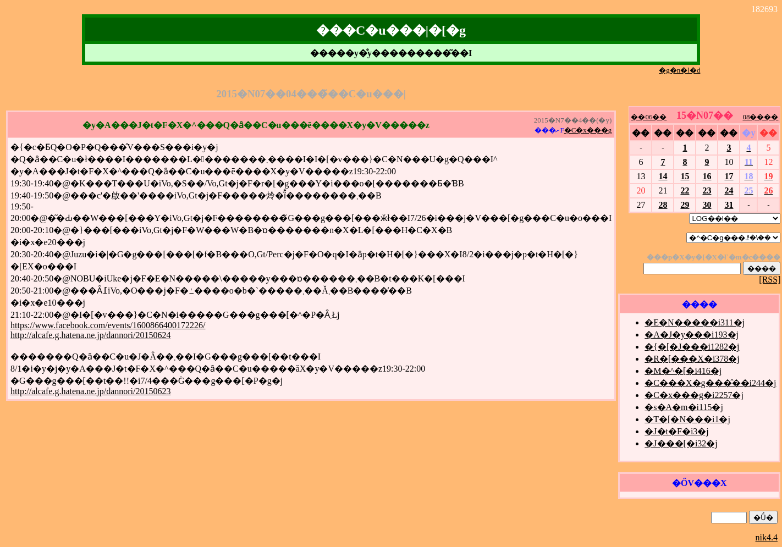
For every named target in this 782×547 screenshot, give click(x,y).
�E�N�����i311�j (695, 322)
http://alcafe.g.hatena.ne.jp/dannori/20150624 (90, 335)
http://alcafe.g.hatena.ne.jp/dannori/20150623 (90, 391)
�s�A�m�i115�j (684, 407)
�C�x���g (588, 130)
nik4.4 (767, 537)
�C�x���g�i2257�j (694, 395)
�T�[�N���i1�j (687, 419)
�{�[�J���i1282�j (692, 346)
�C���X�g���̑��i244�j (710, 383)
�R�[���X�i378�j (692, 358)
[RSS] (769, 279)
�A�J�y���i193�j (692, 334)
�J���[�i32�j (681, 443)
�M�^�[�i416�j (683, 370)
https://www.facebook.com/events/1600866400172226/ (107, 325)
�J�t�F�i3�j (676, 431)
